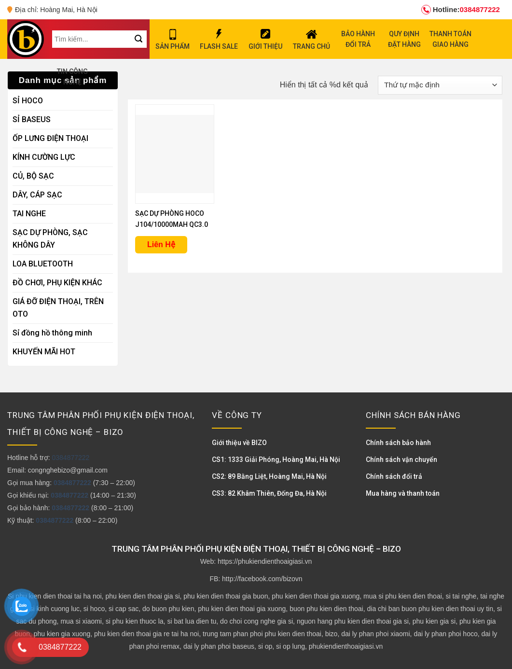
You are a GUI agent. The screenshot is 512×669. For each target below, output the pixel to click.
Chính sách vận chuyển (401, 459)
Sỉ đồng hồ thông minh (52, 332)
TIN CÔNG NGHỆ (72, 77)
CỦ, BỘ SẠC (33, 176)
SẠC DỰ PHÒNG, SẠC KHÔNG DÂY (50, 239)
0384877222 (460, 9)
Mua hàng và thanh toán (403, 493)
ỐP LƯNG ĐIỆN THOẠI (50, 138)
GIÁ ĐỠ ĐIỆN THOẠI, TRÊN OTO (58, 308)
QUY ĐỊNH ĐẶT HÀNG (404, 39)
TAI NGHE (29, 213)
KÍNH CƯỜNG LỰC (44, 157)
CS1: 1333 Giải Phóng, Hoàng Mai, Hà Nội (276, 459)
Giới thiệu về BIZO (239, 442)
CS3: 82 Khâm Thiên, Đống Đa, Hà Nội (269, 493)
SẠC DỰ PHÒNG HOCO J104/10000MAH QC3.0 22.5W (171, 219)
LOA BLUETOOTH (43, 263)
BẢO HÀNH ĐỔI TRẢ (358, 39)
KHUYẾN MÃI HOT (44, 351)
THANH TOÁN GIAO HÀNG (450, 39)
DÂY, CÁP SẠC (37, 194)
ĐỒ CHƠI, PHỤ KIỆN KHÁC (57, 282)
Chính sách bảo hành (398, 442)
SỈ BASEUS (32, 119)
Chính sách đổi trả (394, 476)
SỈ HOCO (28, 100)
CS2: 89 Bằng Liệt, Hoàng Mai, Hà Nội (269, 476)
